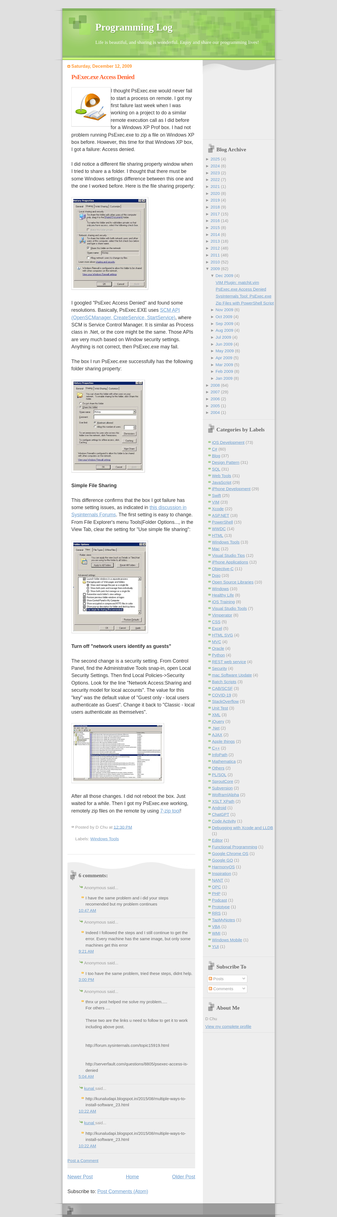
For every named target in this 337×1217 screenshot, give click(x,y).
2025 (215, 159)
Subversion (222, 788)
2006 (215, 398)
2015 (215, 227)
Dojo (216, 575)
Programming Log (134, 27)
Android (219, 807)
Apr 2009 (223, 357)
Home (132, 1177)
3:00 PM (86, 979)
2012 (215, 248)
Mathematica (224, 761)
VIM (216, 502)
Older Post (183, 1177)
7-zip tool (170, 811)
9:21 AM (86, 951)
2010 (215, 262)
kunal (89, 1088)
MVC (216, 641)
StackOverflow (225, 701)
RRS (216, 913)
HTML (217, 535)
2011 (215, 255)
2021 (215, 186)
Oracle (218, 648)
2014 (215, 234)
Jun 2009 (224, 344)
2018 (215, 207)
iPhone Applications (230, 562)
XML (216, 714)
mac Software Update (232, 675)
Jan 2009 (224, 378)
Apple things (223, 741)
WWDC (219, 528)
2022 (215, 179)
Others (218, 768)
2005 (215, 405)
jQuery (218, 721)
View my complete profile (228, 1026)
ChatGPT (220, 814)
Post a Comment (82, 1160)
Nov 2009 (224, 309)
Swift (216, 495)
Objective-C (223, 568)
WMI (216, 933)
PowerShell (222, 522)
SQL (216, 469)
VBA (216, 926)
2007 (215, 391)
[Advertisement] (240, 100)
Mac (216, 548)
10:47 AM (87, 910)
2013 (215, 241)
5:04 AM (86, 1076)
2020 (215, 193)
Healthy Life (223, 595)
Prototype (221, 906)
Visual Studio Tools (229, 608)
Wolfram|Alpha (225, 794)
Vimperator (222, 615)
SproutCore (222, 781)
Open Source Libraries (233, 582)
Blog (216, 455)
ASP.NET (220, 515)
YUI (215, 946)
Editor (217, 840)
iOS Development (228, 442)
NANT (217, 880)
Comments (221, 988)
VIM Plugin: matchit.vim (237, 282)
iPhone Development (231, 488)
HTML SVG (222, 635)
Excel (217, 628)
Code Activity (224, 821)
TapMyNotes (223, 919)
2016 (215, 220)
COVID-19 (221, 695)
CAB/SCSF (222, 688)
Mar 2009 (224, 364)
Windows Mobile (227, 939)
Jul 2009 (223, 337)
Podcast (219, 900)
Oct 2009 (223, 316)
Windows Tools (104, 838)
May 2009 (224, 350)
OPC (216, 886)
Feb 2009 (224, 371)
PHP (216, 893)
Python (218, 655)
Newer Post (80, 1177)
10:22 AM (87, 1111)
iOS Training (223, 601)
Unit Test (220, 708)
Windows (220, 588)
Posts (216, 978)
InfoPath (220, 754)
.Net (216, 728)
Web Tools (221, 475)
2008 (215, 385)
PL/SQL (219, 774)
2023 (215, 172)
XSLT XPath (223, 801)
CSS (216, 621)
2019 (215, 200)
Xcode (218, 508)
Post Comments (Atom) (122, 1191)
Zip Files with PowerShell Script (245, 303)
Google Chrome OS (230, 853)
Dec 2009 (224, 275)
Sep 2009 (224, 323)
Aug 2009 (224, 330)
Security (219, 668)
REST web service (229, 661)
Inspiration (221, 873)
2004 (215, 412)
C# (214, 449)
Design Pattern (226, 462)
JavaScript (222, 482)
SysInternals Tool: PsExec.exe (243, 296)
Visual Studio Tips (228, 555)
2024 (215, 166)
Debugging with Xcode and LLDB (242, 827)
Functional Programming (234, 846)
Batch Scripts (224, 681)
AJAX (217, 734)
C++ (216, 748)
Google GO (222, 860)
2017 (215, 214)
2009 (215, 268)
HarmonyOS (223, 866)
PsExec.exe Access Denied (102, 77)
